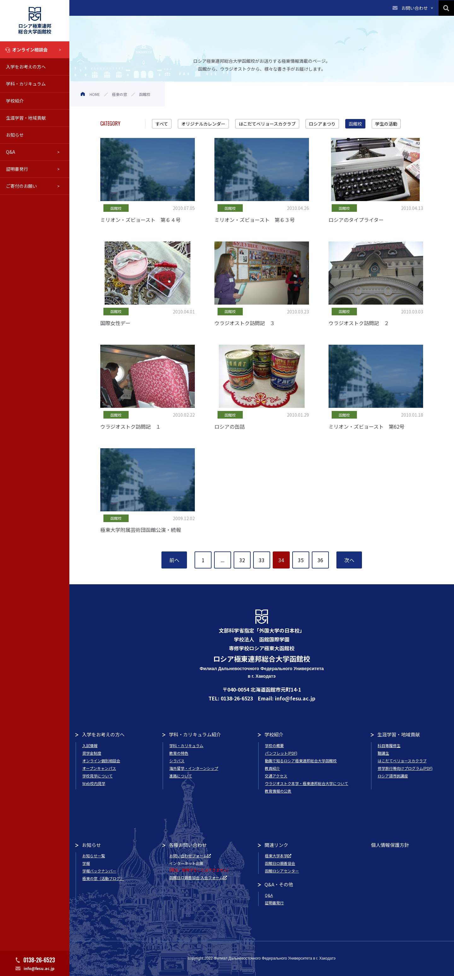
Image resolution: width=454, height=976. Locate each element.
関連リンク (276, 845)
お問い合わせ (414, 8)
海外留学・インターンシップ (193, 768)
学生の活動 (386, 124)
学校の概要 (274, 745)
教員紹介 (272, 768)
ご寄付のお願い (21, 186)
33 (262, 560)
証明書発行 (17, 169)
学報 (86, 863)
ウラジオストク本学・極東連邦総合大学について (306, 783)
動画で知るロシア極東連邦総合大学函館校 (301, 760)
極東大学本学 (278, 855)
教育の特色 (178, 753)
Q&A (10, 152)
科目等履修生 (389, 745)
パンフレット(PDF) (281, 753)
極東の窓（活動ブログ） (103, 878)
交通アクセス (276, 775)
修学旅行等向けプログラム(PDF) (405, 768)
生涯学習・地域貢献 (26, 118)
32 (242, 560)
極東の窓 (119, 94)
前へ (174, 560)
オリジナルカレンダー (203, 124)
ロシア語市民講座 (393, 775)
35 (301, 560)
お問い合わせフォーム (190, 855)
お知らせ (15, 135)
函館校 (355, 124)
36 (320, 560)
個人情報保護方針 (390, 845)
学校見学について (97, 775)
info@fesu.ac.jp (39, 968)
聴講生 (383, 753)
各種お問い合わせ (188, 845)
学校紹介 (15, 101)
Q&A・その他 (279, 884)
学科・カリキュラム (26, 83)
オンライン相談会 (30, 49)
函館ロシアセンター (282, 870)
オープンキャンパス (99, 768)
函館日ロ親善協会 (280, 863)
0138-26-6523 (39, 960)
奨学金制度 (91, 753)
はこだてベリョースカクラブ (267, 124)
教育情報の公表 (278, 791)
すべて (161, 124)
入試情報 (89, 745)
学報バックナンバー (99, 870)
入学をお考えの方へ (26, 66)
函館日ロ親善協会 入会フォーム (198, 877)
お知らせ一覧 (93, 855)
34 (281, 560)
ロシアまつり (322, 124)
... (222, 560)
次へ (349, 560)
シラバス (176, 760)
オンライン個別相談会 (101, 760)
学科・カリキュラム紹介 (195, 734)
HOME (95, 94)
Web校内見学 (93, 783)
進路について (180, 775)
